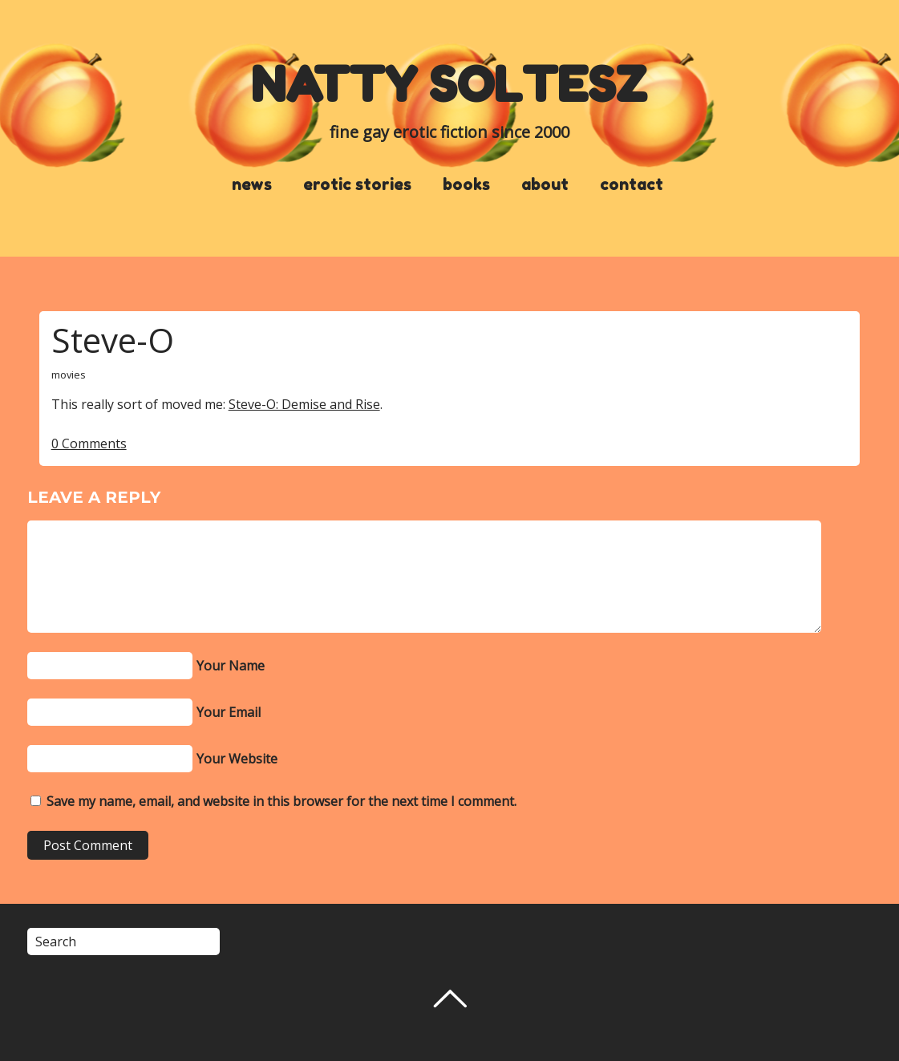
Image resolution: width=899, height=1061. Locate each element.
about (545, 184)
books (466, 184)
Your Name (230, 665)
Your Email (228, 712)
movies (68, 374)
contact (631, 184)
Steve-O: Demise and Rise (304, 404)
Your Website (236, 758)
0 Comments (89, 443)
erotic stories (357, 184)
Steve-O (112, 339)
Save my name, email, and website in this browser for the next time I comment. (281, 801)
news (252, 184)
